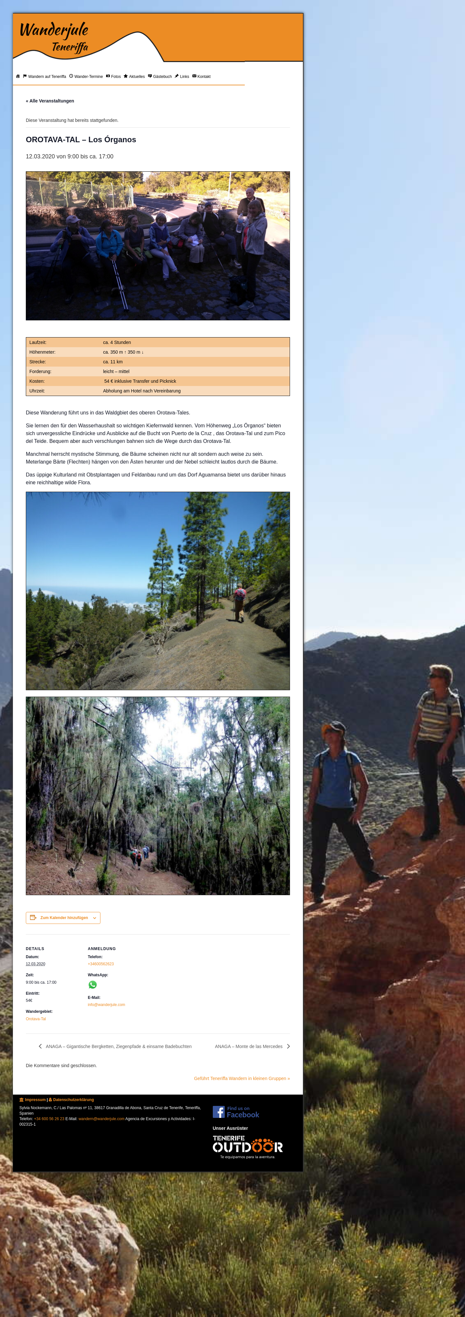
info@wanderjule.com (106, 1004)
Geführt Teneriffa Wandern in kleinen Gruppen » (242, 1078)
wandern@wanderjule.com (101, 1119)
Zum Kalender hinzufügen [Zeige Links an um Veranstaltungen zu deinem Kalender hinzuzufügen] (64, 917)
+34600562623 (101, 964)
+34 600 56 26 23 (49, 1119)
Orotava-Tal (36, 1019)
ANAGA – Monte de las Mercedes (249, 1046)
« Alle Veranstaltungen (50, 100)
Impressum (32, 1100)
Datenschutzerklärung (71, 1100)
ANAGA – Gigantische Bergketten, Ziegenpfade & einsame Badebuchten (118, 1046)
